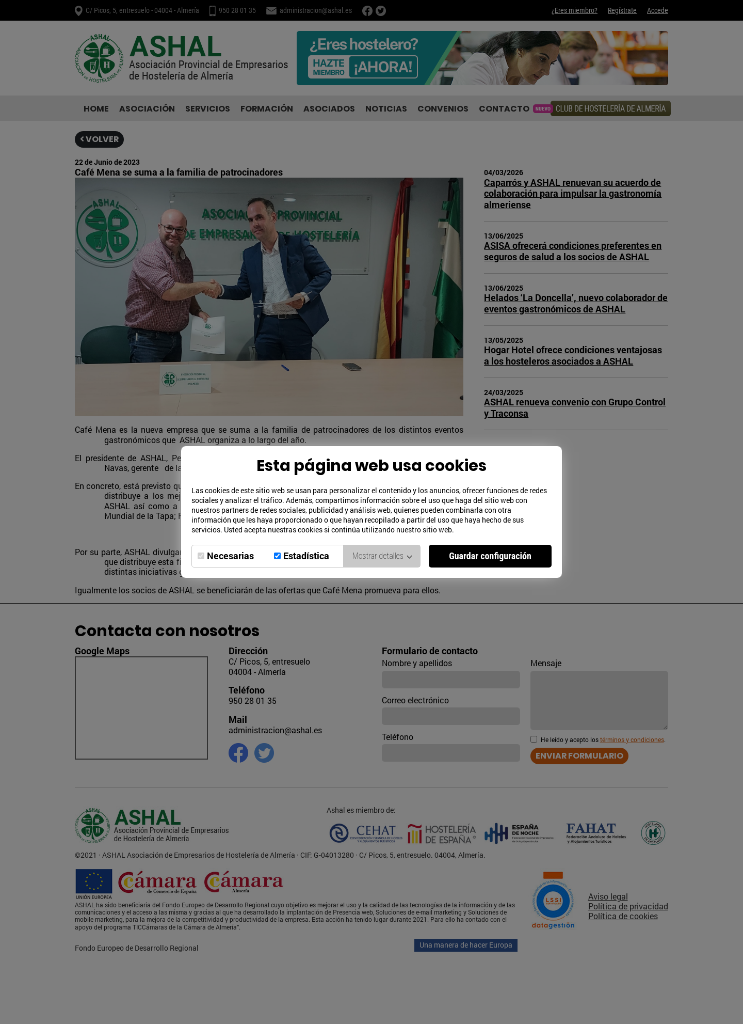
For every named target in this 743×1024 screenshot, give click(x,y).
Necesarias (230, 555)
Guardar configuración (490, 555)
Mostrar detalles (382, 556)
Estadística (306, 555)
